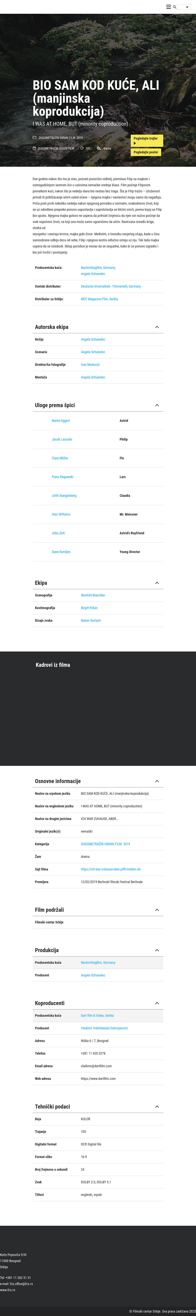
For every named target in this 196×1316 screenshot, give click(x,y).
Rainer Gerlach (91, 620)
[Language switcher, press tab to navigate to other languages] (183, 7)
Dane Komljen (61, 552)
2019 (80, 138)
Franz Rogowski (62, 477)
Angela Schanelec (93, 274)
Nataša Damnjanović (114, 1028)
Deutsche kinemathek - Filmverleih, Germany (111, 286)
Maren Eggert (61, 421)
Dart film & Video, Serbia (97, 1015)
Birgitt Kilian (89, 608)
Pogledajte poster (146, 152)
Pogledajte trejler (146, 140)
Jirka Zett (58, 533)
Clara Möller (60, 458)
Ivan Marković (90, 365)
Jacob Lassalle (62, 439)
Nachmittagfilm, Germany (98, 268)
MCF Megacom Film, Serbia (99, 299)
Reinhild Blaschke (93, 595)
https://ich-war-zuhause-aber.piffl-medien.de (111, 869)
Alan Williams (61, 514)
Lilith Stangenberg (64, 496)
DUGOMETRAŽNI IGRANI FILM (57, 138)
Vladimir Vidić (90, 1028)
